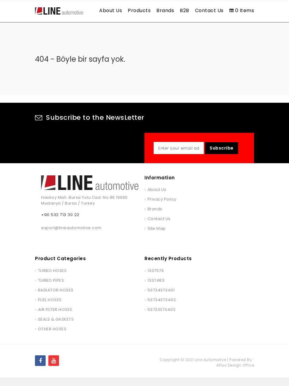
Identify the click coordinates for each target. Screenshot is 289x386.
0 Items (241, 10)
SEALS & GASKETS (56, 328)
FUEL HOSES (50, 308)
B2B (184, 10)
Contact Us (209, 10)
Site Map (157, 237)
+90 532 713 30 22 (60, 223)
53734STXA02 (162, 308)
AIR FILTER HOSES (55, 318)
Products (139, 10)
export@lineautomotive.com (71, 236)
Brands (165, 10)
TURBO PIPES (51, 289)
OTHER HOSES (52, 337)
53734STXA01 (161, 299)
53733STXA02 (162, 318)
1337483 (156, 289)
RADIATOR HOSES (56, 299)
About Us (110, 10)
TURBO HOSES (52, 279)
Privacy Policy (162, 208)
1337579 (156, 279)
